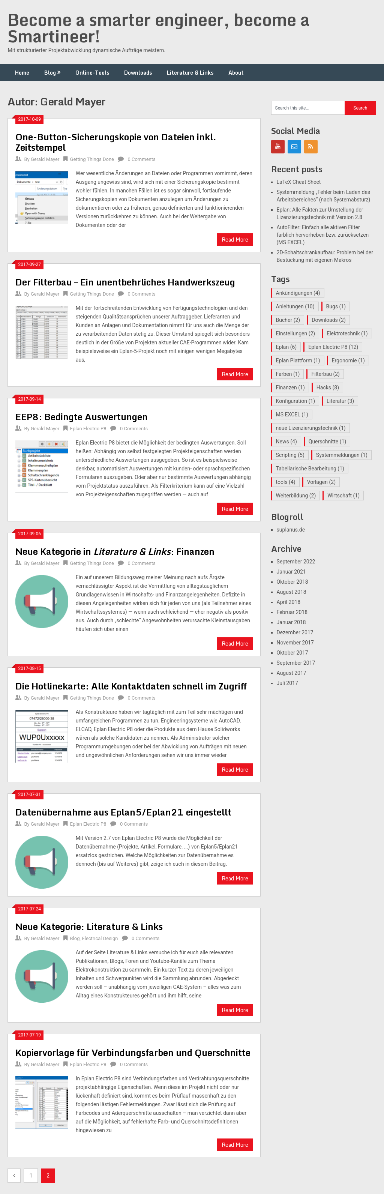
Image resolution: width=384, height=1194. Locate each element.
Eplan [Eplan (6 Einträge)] (286, 347)
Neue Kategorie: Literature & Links (89, 926)
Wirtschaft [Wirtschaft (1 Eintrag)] (343, 496)
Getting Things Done (92, 159)
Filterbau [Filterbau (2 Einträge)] (325, 374)
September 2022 (296, 562)
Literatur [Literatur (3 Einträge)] (340, 401)
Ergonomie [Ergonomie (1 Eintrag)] (348, 360)
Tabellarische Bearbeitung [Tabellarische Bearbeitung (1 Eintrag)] (310, 469)
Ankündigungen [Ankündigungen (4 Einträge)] (298, 293)
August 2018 (291, 592)
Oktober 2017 (292, 653)
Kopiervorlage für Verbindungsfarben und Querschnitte (132, 1052)
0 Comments (141, 159)
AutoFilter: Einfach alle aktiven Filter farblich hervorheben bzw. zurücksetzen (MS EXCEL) (323, 234)
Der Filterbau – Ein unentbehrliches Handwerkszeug (125, 282)
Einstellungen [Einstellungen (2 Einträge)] (295, 333)
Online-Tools (92, 72)
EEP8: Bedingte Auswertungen (81, 416)
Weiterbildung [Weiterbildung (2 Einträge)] (296, 496)
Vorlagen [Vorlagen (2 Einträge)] (321, 482)
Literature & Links (190, 72)
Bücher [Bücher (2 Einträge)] (288, 320)
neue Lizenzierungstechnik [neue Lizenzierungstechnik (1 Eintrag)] (311, 428)
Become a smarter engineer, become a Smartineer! (159, 28)
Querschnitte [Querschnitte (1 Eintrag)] (327, 442)
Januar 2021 (291, 572)
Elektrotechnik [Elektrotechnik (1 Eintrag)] (347, 333)
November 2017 (295, 643)
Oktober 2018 (292, 582)
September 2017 (296, 663)
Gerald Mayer (45, 159)
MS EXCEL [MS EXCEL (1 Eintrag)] (292, 415)
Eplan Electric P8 (88, 428)
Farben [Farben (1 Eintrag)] (288, 374)
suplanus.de (291, 530)
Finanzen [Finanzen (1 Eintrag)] (290, 387)
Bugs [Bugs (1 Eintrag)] (336, 306)
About (236, 72)
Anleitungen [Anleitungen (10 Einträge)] (295, 306)
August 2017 (291, 673)
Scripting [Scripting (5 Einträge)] (290, 455)
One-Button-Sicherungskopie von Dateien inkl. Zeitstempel (115, 142)
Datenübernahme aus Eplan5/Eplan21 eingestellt (123, 812)
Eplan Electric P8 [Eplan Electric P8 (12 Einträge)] (333, 347)
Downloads (138, 72)
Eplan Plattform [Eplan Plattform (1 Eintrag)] (298, 360)
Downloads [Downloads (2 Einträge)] (329, 320)
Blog (50, 72)
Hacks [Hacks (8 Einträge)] (327, 387)
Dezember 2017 (295, 632)
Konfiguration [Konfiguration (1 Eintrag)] (295, 401)
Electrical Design (100, 938)
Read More (235, 239)
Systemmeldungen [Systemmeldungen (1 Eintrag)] (342, 455)
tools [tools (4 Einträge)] (286, 482)
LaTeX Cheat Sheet (299, 182)
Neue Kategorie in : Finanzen (114, 551)
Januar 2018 (291, 622)
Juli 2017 (287, 683)
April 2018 (289, 602)
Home (22, 72)
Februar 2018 (292, 612)
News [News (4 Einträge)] (286, 442)
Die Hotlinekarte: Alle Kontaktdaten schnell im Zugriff (131, 686)
